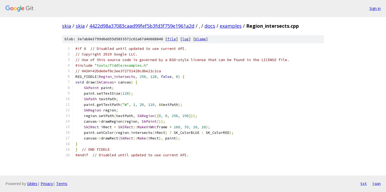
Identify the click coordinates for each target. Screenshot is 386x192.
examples (231, 26)
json (376, 183)
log (185, 39)
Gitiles (32, 183)
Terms (61, 183)
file (171, 39)
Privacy (47, 183)
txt (363, 183)
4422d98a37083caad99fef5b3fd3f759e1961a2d (141, 26)
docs (209, 26)
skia (66, 26)
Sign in (375, 8)
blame (200, 39)
